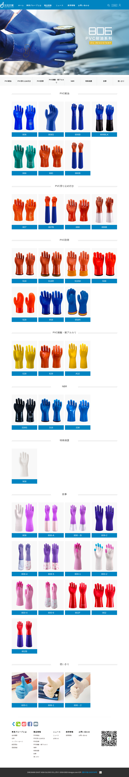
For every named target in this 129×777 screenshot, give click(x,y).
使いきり (121, 81)
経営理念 (14, 744)
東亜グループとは (33, 5)
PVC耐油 (8, 81)
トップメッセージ (17, 741)
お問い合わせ (83, 5)
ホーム (21, 5)
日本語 (114, 5)
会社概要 (14, 735)
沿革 (13, 738)
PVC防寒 (40, 81)
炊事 (104, 81)
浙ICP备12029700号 (89, 772)
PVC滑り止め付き (24, 81)
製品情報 (48, 5)
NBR (72, 81)
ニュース (59, 5)
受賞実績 (14, 747)
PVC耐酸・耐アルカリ (41, 744)
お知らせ (56, 738)
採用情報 (71, 5)
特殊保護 (88, 81)
